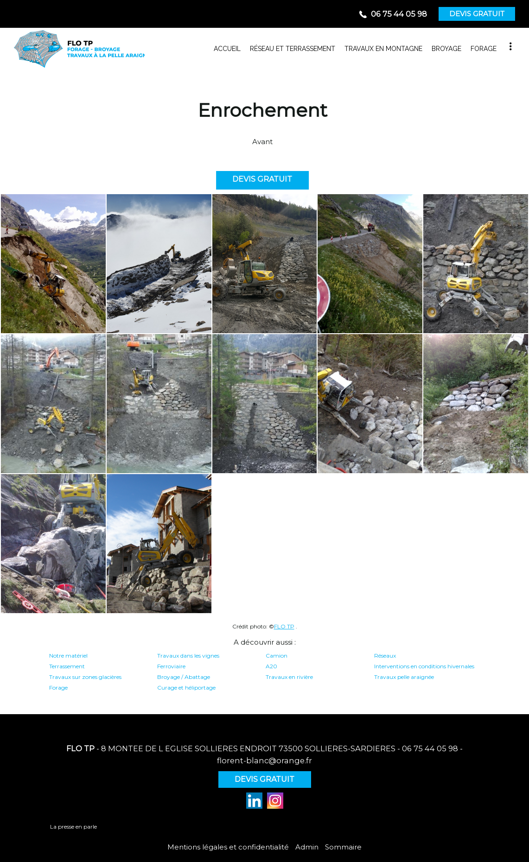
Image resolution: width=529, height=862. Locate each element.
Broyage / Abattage (183, 676)
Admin (307, 847)
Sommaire (343, 847)
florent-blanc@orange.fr (264, 760)
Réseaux (385, 655)
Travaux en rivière (289, 676)
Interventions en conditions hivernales (424, 666)
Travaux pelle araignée (404, 676)
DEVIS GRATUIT (476, 13)
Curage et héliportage (186, 687)
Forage (58, 687)
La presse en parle (73, 826)
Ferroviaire (171, 666)
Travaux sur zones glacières (85, 676)
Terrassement (67, 666)
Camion (276, 655)
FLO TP (284, 626)
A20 (271, 666)
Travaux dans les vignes (188, 655)
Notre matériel (68, 655)
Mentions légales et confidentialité (228, 847)
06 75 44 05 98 (430, 748)
